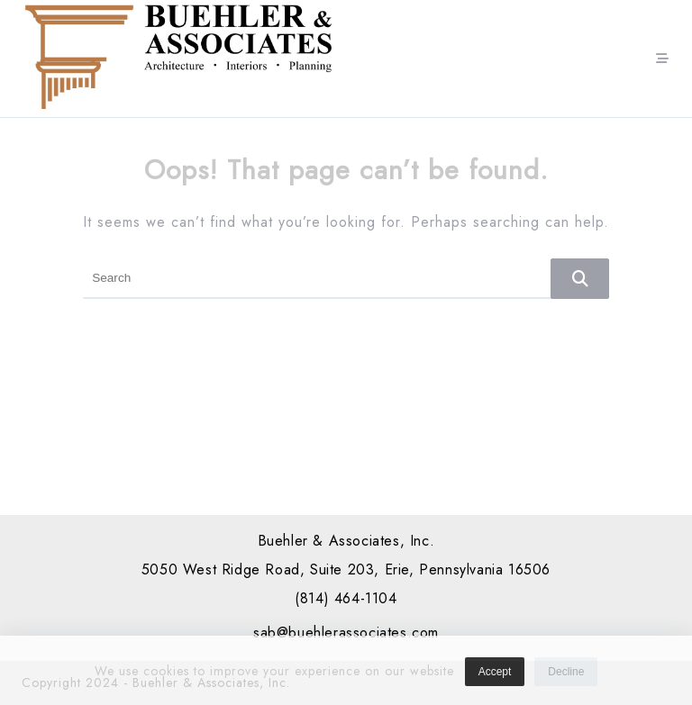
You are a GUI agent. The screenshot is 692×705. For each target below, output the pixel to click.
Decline (566, 675)
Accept (495, 675)
